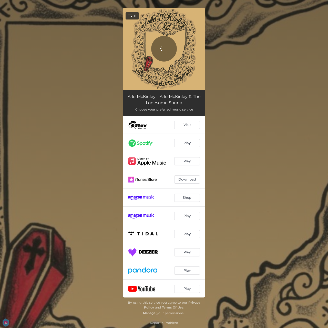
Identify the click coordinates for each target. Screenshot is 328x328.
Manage (149, 313)
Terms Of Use (172, 307)
